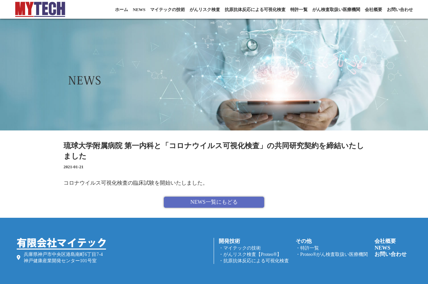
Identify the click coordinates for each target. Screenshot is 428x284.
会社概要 (373, 9)
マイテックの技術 (167, 9)
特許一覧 (299, 9)
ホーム (121, 9)
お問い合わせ (400, 9)
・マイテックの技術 (240, 248)
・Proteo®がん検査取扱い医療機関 (332, 254)
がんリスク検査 (205, 9)
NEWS (139, 9)
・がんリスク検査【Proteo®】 (250, 254)
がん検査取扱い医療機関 (336, 9)
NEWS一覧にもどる (213, 202)
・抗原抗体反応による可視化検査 (254, 260)
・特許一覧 (307, 248)
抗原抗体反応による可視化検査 (255, 9)
